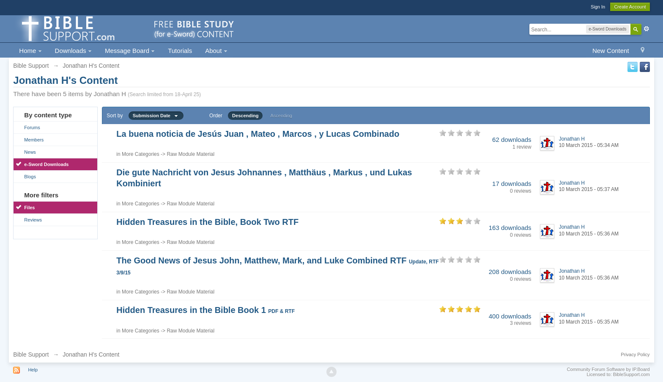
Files (29, 207)
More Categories (140, 154)
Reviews (33, 219)
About (216, 50)
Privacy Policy (635, 354)
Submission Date (156, 115)
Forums (32, 127)
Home (30, 50)
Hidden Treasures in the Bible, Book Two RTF (207, 222)
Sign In (598, 6)
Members (34, 139)
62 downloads (511, 139)
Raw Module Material (190, 154)
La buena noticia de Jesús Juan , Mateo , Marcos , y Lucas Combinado (257, 133)
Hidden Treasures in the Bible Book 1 (205, 310)
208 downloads (510, 271)
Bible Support (31, 354)
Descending (245, 115)
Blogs (30, 176)
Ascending (281, 115)
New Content (610, 50)
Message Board (130, 50)
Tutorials (180, 50)
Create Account (630, 6)
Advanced (646, 28)
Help (33, 369)
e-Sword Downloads (46, 164)
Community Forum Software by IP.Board (608, 369)
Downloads (73, 50)
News (30, 152)
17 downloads (511, 183)
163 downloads (510, 227)
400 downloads (510, 316)
